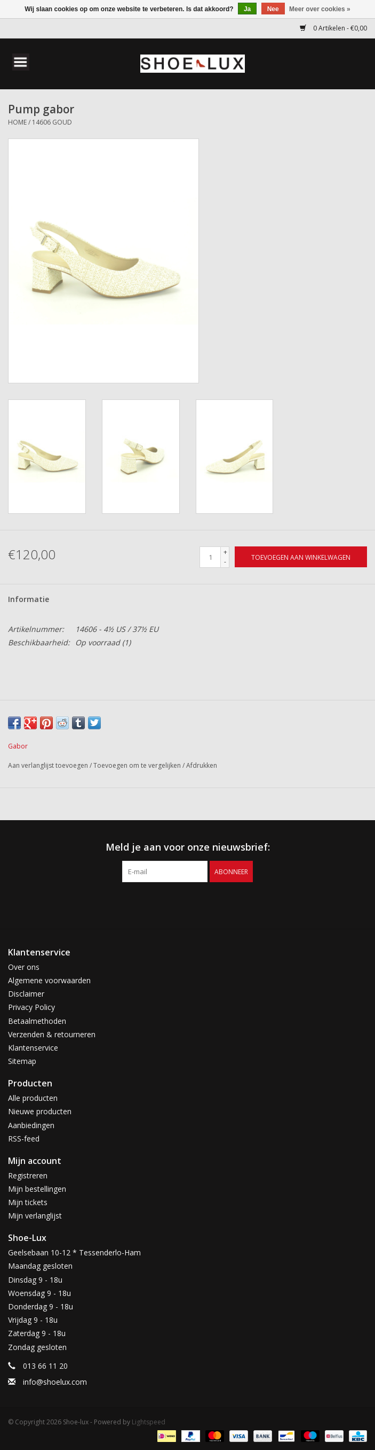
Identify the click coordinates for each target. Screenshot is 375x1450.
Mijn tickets (27, 1202)
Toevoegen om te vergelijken (137, 765)
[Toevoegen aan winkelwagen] (301, 556)
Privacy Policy (31, 1007)
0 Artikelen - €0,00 (333, 28)
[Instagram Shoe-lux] (197, 904)
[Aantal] (210, 557)
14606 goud (52, 122)
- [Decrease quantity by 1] (225, 561)
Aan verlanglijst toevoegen (49, 765)
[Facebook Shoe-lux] (178, 904)
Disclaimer (26, 994)
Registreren (27, 1175)
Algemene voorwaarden (49, 980)
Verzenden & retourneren (51, 1034)
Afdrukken (201, 765)
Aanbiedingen (31, 1125)
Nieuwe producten (39, 1111)
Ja (247, 9)
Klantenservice (33, 1048)
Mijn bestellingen (37, 1189)
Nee (273, 9)
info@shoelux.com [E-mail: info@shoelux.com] (55, 1382)
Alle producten (33, 1098)
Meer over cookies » (319, 9)
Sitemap (22, 1061)
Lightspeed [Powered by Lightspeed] (148, 1421)
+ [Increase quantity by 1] (225, 552)
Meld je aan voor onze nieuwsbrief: (188, 847)
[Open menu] (21, 61)
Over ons (23, 967)
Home (17, 122)
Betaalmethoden (37, 1021)
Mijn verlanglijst (35, 1215)
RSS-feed (23, 1138)
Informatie (28, 599)
